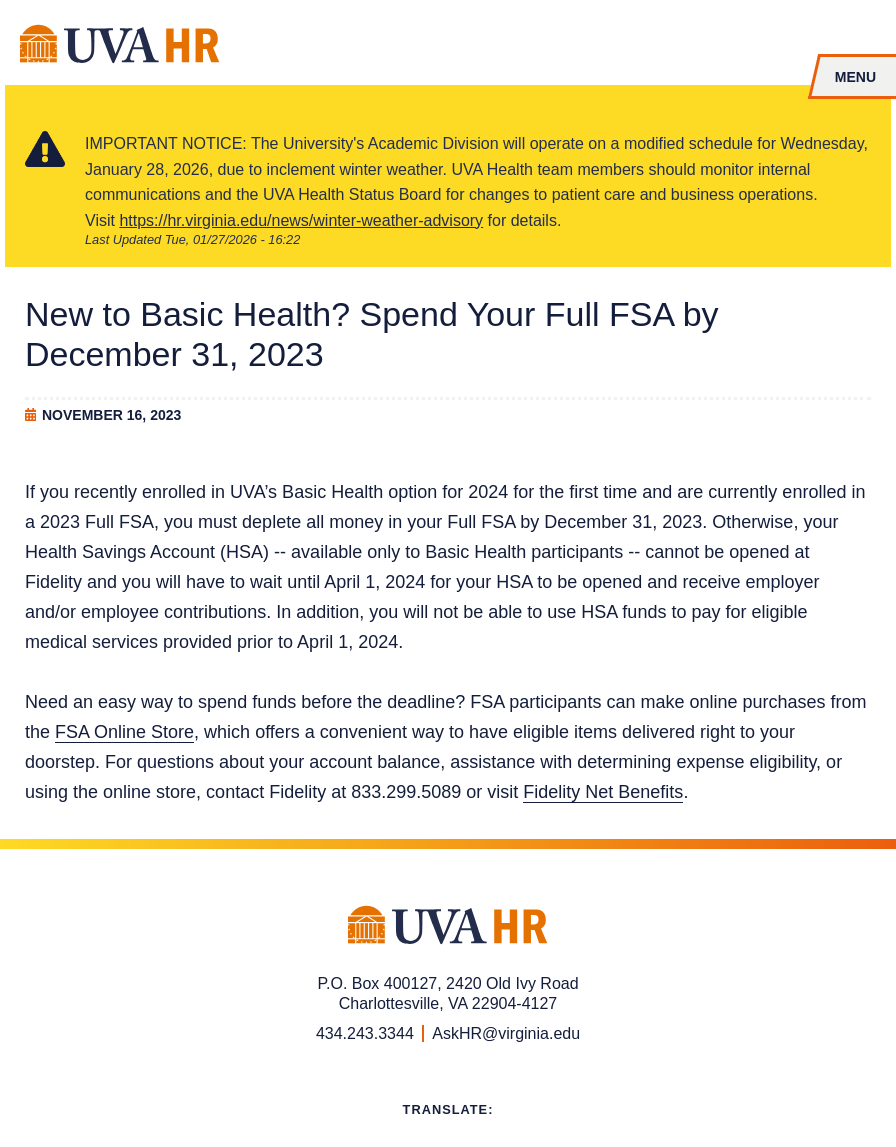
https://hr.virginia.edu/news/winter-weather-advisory (301, 220)
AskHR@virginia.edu (506, 1033)
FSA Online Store (124, 732)
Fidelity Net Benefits (603, 792)
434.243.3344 (365, 1033)
